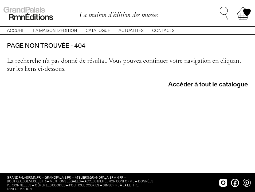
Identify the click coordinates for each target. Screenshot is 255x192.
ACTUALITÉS (131, 30)
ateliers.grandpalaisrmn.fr (99, 177)
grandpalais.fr (58, 177)
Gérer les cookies (50, 185)
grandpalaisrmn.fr (24, 177)
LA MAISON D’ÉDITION (55, 30)
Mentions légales (65, 181)
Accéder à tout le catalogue (208, 84)
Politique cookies (84, 185)
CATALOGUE (98, 30)
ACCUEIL (16, 30)
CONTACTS (163, 30)
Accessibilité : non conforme (109, 181)
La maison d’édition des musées (118, 15)
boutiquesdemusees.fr (26, 181)
